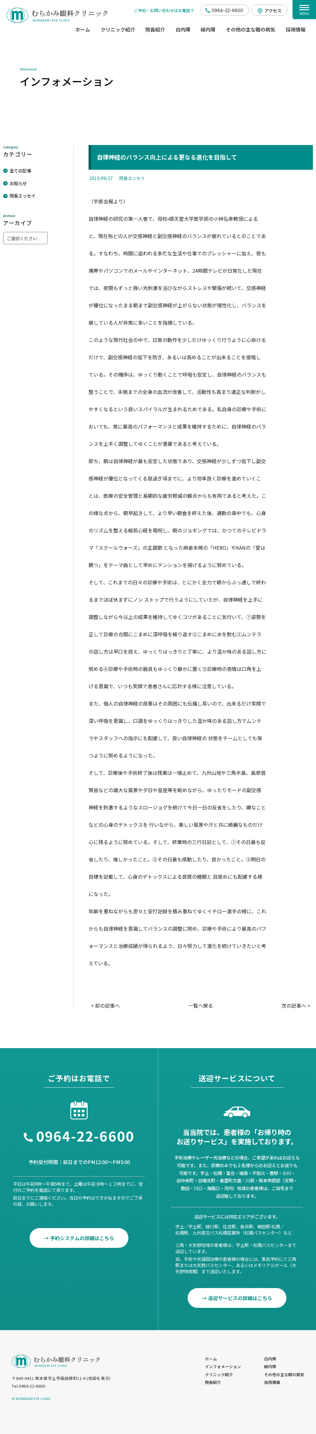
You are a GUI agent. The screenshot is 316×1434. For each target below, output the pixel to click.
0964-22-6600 (227, 10)
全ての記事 (20, 170)
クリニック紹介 (118, 29)
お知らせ (18, 183)
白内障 (183, 29)
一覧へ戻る (200, 1006)
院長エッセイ (22, 195)
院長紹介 (155, 29)
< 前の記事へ (105, 1006)
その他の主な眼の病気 (250, 29)
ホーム (82, 29)
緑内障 (208, 29)
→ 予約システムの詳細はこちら (79, 1238)
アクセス (272, 10)
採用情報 (296, 29)
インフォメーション (223, 1366)
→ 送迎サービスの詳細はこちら (237, 1298)
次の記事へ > (295, 1006)
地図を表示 (98, 1378)
